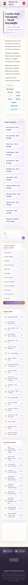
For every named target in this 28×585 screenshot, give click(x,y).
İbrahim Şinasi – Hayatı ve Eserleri (12, 335)
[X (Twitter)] (20, 551)
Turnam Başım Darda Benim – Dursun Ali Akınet (12, 478)
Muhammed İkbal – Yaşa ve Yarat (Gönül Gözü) (12, 515)
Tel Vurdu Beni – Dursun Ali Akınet (12, 465)
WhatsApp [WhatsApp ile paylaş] (10, 92)
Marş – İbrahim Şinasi (13, 397)
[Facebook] (7, 551)
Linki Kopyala (14, 109)
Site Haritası (14, 560)
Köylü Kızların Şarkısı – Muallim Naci (13, 365)
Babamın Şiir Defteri (13, 317)
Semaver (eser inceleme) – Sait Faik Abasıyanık (13, 378)
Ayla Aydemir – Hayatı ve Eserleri (13, 391)
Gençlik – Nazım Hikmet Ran (12, 347)
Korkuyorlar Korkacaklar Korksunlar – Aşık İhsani (12, 500)
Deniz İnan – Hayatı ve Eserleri (13, 409)
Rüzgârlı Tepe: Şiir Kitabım (12, 427)
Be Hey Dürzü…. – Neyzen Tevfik (12, 322)
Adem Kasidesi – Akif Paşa (13, 328)
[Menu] (24, 3)
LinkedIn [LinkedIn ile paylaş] (18, 95)
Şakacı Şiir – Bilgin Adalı (12, 403)
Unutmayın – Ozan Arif (12, 385)
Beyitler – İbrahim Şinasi (12, 359)
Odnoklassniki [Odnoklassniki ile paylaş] (14, 105)
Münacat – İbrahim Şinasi (12, 371)
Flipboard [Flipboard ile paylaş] (18, 99)
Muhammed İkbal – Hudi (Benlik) (12, 508)
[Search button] (23, 237)
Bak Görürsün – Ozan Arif (13, 341)
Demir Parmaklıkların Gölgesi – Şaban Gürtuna (12, 450)
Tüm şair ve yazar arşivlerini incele (14, 302)
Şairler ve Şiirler (12, 421)
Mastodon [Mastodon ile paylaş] (14, 102)
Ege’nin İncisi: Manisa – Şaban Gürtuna (11, 458)
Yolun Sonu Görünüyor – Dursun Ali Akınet (12, 486)
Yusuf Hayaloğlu (15, 27)
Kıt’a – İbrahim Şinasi (13, 353)
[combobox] (12, 238)
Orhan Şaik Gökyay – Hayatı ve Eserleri (13, 433)
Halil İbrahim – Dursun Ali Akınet (12, 492)
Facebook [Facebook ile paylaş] (18, 92)
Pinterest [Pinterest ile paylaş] (10, 99)
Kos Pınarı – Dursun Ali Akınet (12, 471)
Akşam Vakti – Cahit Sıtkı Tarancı (13, 415)
